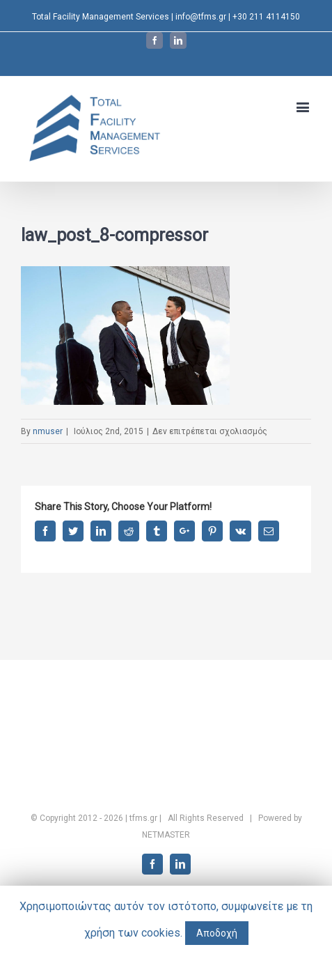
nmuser (48, 431)
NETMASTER (166, 835)
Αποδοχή (216, 933)
